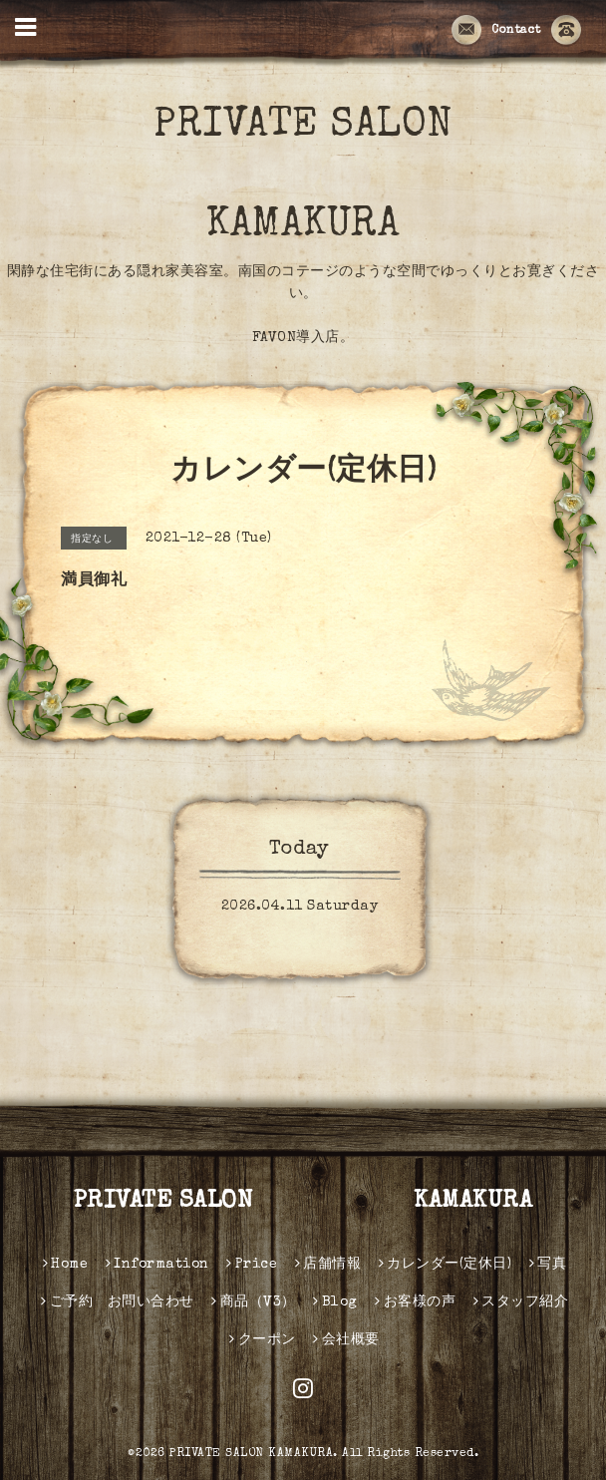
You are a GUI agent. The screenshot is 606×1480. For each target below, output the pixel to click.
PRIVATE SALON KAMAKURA (349, 176)
